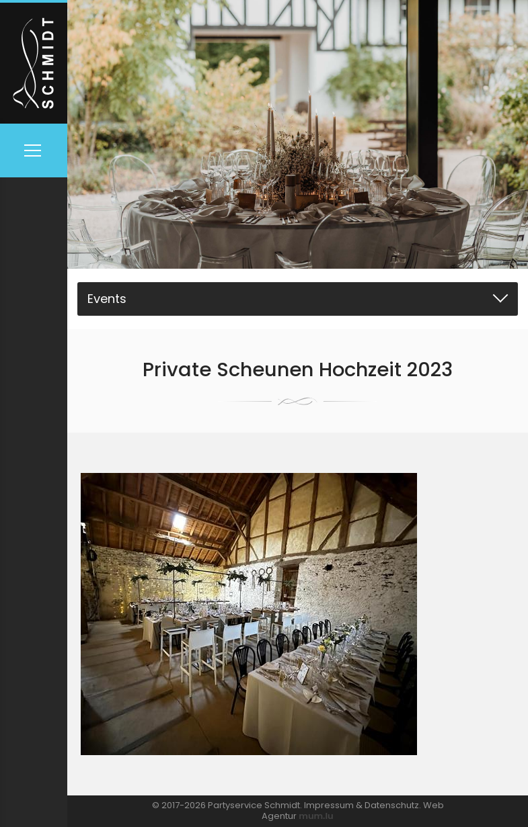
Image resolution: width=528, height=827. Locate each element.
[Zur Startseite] (33, 62)
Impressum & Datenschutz (361, 805)
